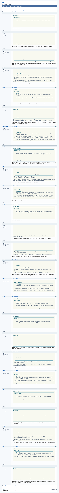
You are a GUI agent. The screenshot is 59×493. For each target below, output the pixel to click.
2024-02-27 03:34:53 (15, 278)
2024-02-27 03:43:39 (15, 426)
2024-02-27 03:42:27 (15, 389)
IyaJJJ (4, 67)
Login (21, 6)
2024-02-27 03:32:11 (15, 185)
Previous (6, 11)
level (4, 87)
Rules (10, 6)
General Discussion (9, 10)
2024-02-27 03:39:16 (15, 370)
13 (12, 11)
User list (7, 6)
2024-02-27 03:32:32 (15, 204)
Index (3, 6)
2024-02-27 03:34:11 (15, 259)
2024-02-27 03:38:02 (15, 351)
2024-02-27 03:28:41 (15, 67)
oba (3, 49)
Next (17, 11)
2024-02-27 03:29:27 (15, 87)
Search (14, 6)
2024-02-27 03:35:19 (15, 296)
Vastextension (5, 13)
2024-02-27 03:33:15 (15, 241)
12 (10, 11)
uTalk (3, 2)
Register (18, 6)
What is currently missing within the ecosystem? (23, 10)
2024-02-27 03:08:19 (15, 13)
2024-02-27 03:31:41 (15, 166)
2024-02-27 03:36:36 (15, 314)
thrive (4, 446)
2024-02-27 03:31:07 (15, 146)
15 (15, 11)
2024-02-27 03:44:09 (15, 446)
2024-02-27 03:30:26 (15, 126)
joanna (4, 146)
